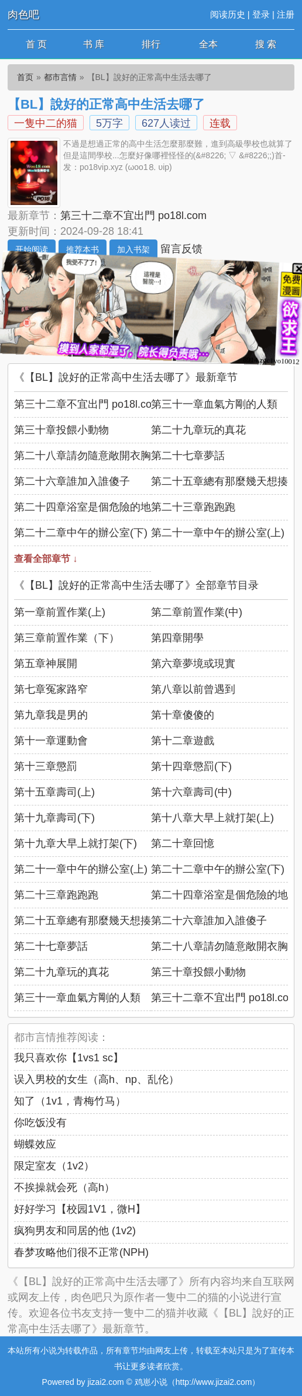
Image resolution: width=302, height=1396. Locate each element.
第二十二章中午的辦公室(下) (80, 533)
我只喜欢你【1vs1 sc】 (68, 1058)
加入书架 (133, 249)
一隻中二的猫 (45, 123)
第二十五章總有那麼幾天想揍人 (224, 481)
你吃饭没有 (40, 1122)
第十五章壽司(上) (54, 792)
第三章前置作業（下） (66, 638)
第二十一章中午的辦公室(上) (217, 533)
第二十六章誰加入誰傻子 (72, 481)
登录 (261, 14)
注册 (285, 14)
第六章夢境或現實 (193, 663)
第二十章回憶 (182, 843)
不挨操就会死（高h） (64, 1187)
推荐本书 (82, 249)
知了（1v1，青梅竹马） (70, 1101)
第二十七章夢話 (188, 455)
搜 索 (265, 44)
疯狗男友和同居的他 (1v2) (75, 1231)
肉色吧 (23, 14)
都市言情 (60, 77)
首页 (25, 77)
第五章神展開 (45, 663)
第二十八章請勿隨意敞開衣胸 (82, 455)
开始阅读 (31, 249)
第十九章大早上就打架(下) (75, 843)
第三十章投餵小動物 (61, 430)
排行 (151, 44)
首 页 (36, 44)
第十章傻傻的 (182, 715)
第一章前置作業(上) (59, 612)
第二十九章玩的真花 (198, 430)
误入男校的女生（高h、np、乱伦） (96, 1079)
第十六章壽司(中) (191, 792)
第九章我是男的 (51, 715)
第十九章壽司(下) (54, 818)
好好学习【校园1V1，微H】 (80, 1209)
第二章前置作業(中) (196, 612)
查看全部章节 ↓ (45, 559)
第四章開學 (177, 638)
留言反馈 (181, 249)
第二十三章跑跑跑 (193, 507)
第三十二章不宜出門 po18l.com (133, 215)
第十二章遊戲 (182, 740)
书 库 (93, 44)
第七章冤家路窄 (51, 689)
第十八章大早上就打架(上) (212, 818)
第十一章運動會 (51, 740)
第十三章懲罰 (45, 766)
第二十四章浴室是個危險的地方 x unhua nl (113, 507)
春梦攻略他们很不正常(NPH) (81, 1252)
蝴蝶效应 (35, 1144)
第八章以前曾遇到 (193, 689)
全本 (208, 44)
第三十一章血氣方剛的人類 (214, 404)
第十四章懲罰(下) (191, 766)
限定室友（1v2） (54, 1166)
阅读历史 (227, 14)
